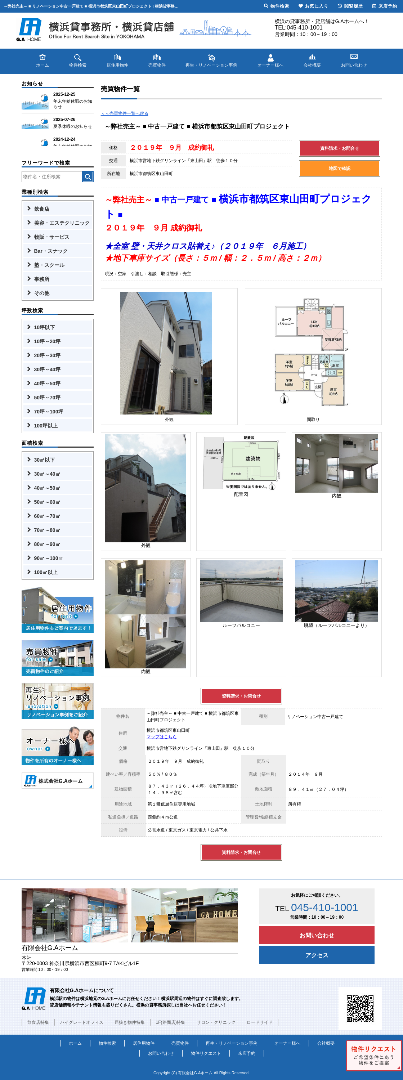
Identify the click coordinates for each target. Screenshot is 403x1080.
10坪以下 (44, 327)
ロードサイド (260, 1022)
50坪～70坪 (47, 397)
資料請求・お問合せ (339, 148)
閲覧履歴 (350, 6)
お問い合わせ (317, 935)
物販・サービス (52, 237)
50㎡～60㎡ (47, 502)
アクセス (316, 955)
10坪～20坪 (47, 341)
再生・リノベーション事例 (232, 1043)
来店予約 (246, 1053)
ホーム (75, 1043)
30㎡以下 (44, 460)
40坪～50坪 (47, 383)
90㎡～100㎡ (48, 558)
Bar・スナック (51, 251)
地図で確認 (339, 168)
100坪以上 (46, 426)
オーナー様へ (287, 1043)
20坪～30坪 (47, 355)
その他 (41, 293)
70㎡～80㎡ (47, 530)
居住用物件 (144, 1043)
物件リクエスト (206, 1053)
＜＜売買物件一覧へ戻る (124, 113)
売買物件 (180, 1043)
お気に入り (313, 6)
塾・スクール (49, 265)
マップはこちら (162, 736)
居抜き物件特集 (130, 1022)
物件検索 (107, 1043)
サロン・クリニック (216, 1022)
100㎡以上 (46, 572)
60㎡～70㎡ (47, 516)
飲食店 (41, 209)
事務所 (41, 279)
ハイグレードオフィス (81, 1022)
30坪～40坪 (47, 369)
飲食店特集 (38, 1022)
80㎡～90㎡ (47, 544)
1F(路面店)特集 (170, 1022)
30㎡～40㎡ (47, 474)
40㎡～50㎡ (47, 488)
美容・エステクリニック (62, 223)
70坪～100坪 (48, 411)
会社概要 (326, 1043)
